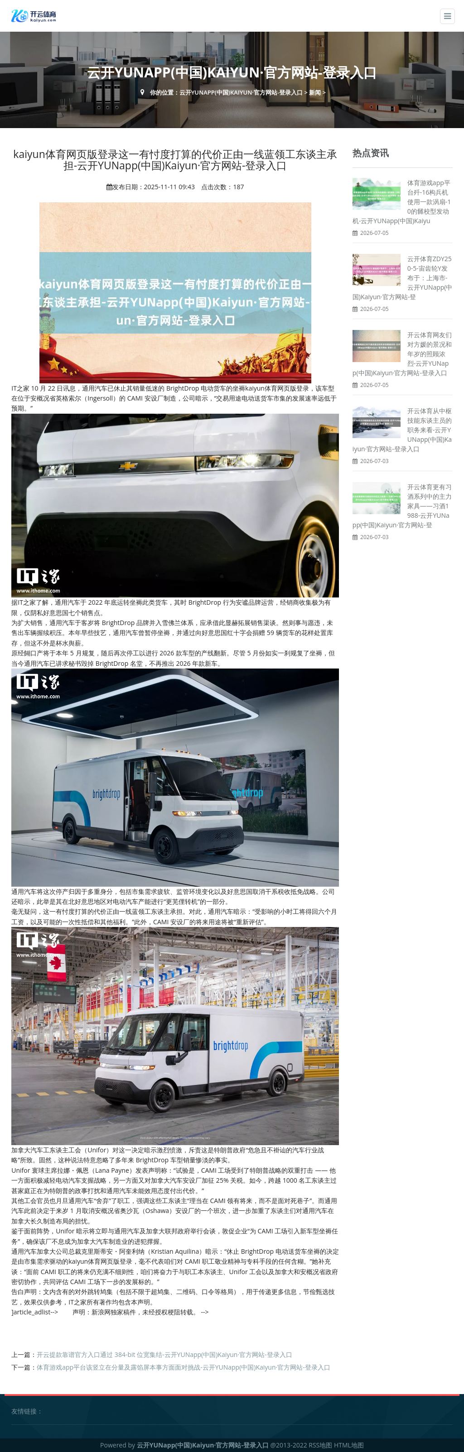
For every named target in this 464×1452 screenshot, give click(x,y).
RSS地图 (320, 1445)
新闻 (315, 92)
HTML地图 (349, 1445)
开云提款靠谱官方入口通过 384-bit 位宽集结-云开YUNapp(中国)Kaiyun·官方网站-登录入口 (164, 1354)
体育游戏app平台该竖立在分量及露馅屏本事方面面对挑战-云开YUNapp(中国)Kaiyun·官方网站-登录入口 (183, 1367)
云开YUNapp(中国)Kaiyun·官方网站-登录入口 (241, 92)
